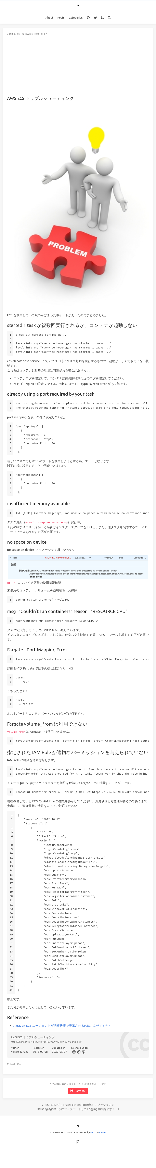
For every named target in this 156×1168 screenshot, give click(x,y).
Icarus (102, 1132)
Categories (76, 17)
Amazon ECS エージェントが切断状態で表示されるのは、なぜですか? (61, 1025)
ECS (19, 1063)
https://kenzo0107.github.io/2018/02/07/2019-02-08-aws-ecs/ (46, 1041)
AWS (12, 1063)
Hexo (93, 1132)
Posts (61, 17)
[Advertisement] (78, 66)
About (49, 17)
